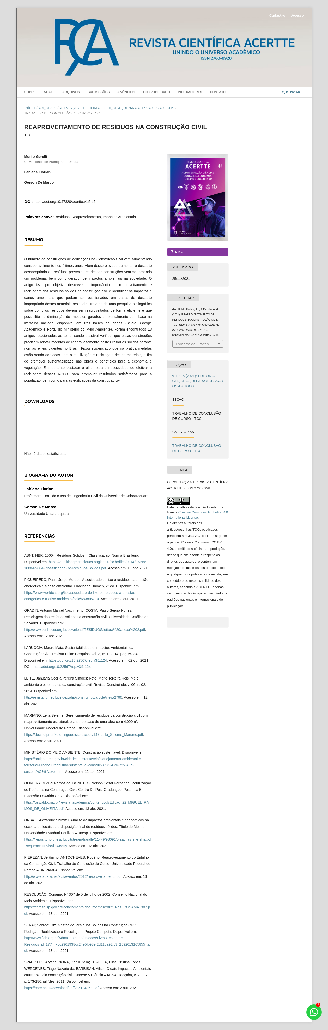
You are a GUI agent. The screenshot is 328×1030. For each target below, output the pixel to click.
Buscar (291, 92)
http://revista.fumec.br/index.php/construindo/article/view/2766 (73, 697)
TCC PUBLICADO (156, 92)
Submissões (99, 92)
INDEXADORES (190, 92)
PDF (178, 252)
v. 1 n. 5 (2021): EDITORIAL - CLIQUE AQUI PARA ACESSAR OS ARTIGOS (117, 108)
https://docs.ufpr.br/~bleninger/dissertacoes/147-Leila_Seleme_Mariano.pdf (83, 734)
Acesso (297, 15)
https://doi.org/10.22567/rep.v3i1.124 (78, 660)
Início (29, 108)
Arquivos (71, 92)
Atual (49, 92)
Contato (218, 92)
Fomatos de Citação (192, 344)
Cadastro (277, 15)
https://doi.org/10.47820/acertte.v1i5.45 (65, 202)
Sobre (30, 92)
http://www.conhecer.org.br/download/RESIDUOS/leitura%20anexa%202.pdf (84, 630)
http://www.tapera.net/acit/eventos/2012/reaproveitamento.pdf (73, 876)
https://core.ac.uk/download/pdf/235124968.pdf (61, 988)
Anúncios (126, 92)
